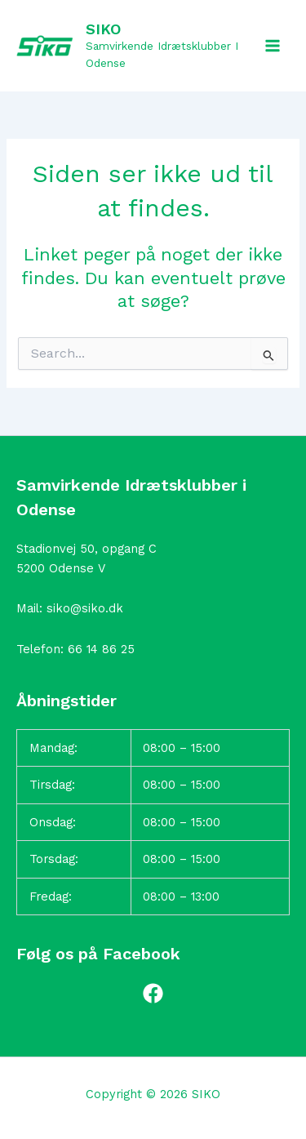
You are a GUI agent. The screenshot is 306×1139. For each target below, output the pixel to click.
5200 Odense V (60, 568)
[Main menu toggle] (272, 46)
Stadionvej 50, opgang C (86, 548)
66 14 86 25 (101, 649)
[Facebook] (153, 993)
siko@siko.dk (85, 608)
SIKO (103, 29)
